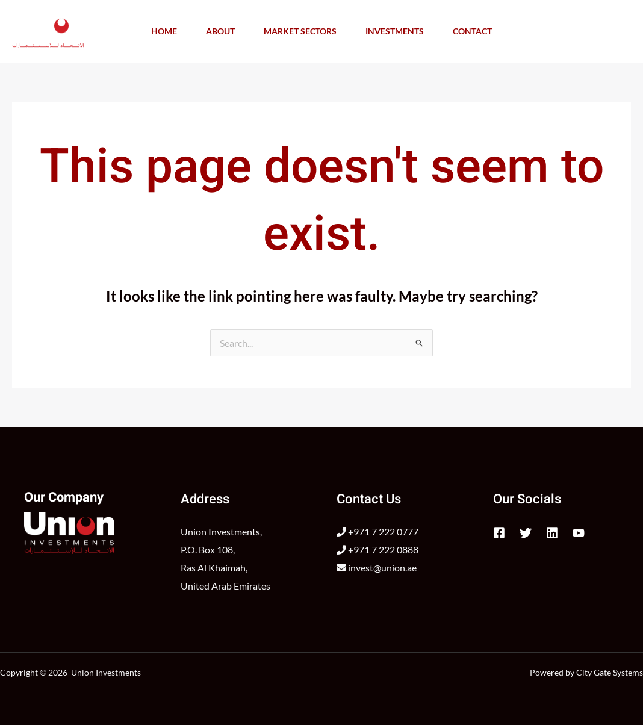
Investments (394, 31)
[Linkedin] (552, 533)
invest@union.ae (377, 567)
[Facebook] (499, 533)
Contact (472, 31)
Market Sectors (300, 31)
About (220, 31)
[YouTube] (579, 533)
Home (164, 31)
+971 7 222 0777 (377, 531)
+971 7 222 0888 (377, 549)
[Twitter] (526, 533)
